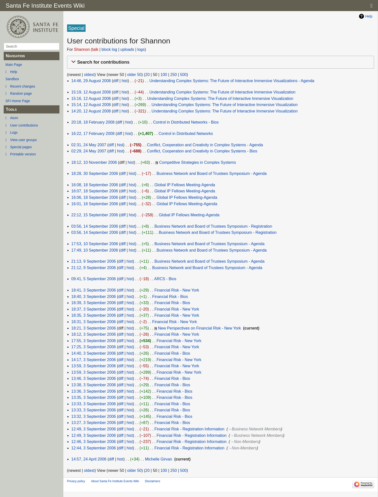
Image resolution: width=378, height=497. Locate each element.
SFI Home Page (17, 101)
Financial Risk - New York (176, 290)
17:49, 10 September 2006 (94, 250)
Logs (14, 132)
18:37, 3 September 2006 (93, 309)
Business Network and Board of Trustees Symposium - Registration (213, 226)
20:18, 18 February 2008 (92, 122)
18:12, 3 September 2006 (93, 334)
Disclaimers (152, 481)
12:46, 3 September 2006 (93, 442)
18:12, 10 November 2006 (94, 162)
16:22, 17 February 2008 (92, 133)
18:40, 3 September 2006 (93, 297)
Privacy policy (76, 481)
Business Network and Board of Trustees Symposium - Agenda (212, 173)
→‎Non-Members (244, 442)
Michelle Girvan (158, 459)
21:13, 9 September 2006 (93, 261)
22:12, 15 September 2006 (94, 215)
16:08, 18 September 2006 (94, 185)
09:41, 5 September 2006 (93, 279)
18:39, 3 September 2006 (93, 303)
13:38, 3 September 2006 (93, 385)
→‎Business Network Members (254, 429)
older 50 (134, 75)
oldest (89, 75)
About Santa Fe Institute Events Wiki (115, 481)
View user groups (23, 140)
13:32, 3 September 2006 (93, 416)
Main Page (13, 65)
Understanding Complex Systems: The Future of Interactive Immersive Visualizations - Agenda (231, 81)
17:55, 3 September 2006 (93, 341)
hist (125, 81)
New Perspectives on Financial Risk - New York (199, 328)
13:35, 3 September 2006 (93, 397)
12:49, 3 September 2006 (93, 429)
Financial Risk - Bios (170, 297)
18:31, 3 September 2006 (93, 322)
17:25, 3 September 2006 (93, 347)
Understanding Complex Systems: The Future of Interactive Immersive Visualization (222, 92)
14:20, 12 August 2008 (91, 111)
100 (164, 75)
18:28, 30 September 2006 (94, 173)
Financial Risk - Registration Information (189, 429)
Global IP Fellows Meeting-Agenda (184, 185)
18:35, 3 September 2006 (93, 315)
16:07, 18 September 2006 (94, 191)
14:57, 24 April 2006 (88, 459)
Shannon (82, 49)
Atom (14, 118)
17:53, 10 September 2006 (94, 244)
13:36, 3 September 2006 (93, 391)
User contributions (24, 125)
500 (183, 75)
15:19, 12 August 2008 (91, 92)
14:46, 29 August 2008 (91, 81)
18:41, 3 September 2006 (93, 290)
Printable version (23, 154)
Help (13, 72)
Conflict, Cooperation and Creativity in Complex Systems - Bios (202, 151)
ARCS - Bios (165, 279)
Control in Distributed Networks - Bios (186, 122)
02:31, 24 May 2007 (88, 145)
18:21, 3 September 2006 (93, 328)
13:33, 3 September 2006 (93, 404)
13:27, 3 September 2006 (93, 423)
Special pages (21, 147)
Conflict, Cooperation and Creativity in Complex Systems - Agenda (205, 145)
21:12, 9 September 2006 (93, 268)
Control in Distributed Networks (186, 133)
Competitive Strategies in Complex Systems (197, 162)
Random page (21, 93)
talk (95, 49)
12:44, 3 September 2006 (93, 448)
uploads (127, 49)
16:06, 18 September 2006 (94, 197)
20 (147, 75)
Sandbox (12, 79)
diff (115, 81)
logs (140, 49)
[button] (220, 62)
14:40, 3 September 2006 (93, 353)
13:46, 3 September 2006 (93, 378)
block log (109, 49)
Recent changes (22, 86)
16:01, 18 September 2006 (94, 204)
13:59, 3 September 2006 (93, 366)
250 (173, 75)
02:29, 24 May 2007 (88, 151)
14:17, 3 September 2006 (93, 360)
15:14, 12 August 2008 (91, 105)
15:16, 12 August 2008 (91, 98)
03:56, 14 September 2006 (94, 226)
